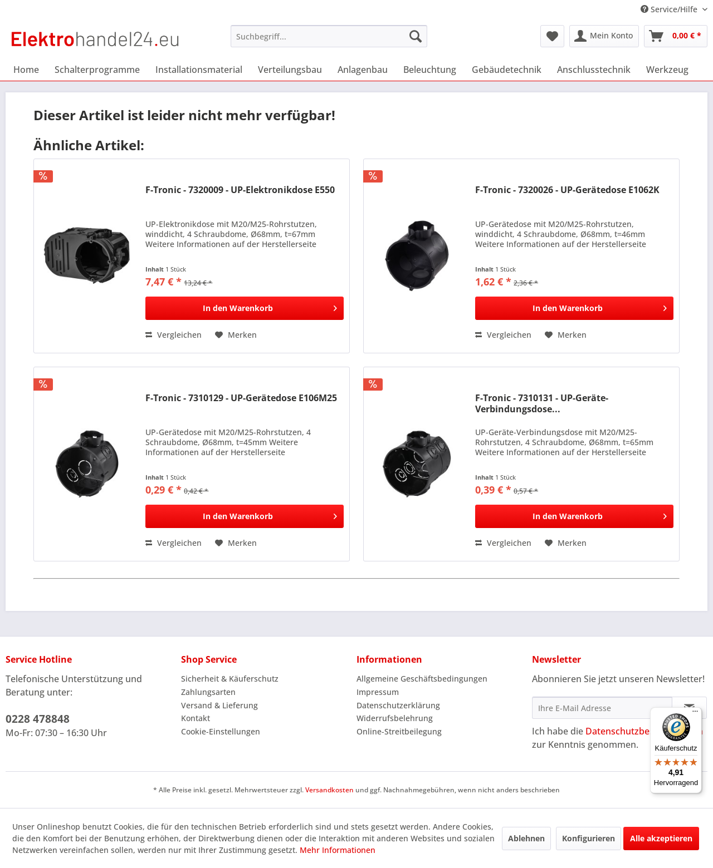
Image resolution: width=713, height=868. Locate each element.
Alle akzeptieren (661, 838)
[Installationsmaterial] (199, 69)
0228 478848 (38, 719)
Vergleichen (173, 334)
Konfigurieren (588, 838)
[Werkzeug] (667, 69)
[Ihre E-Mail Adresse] (602, 708)
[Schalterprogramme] (97, 69)
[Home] (26, 69)
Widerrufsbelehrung (394, 718)
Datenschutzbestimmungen (644, 731)
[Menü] (695, 714)
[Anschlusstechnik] (593, 69)
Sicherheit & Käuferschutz (230, 678)
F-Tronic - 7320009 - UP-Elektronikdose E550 (240, 190)
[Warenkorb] (675, 36)
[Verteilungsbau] (290, 69)
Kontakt (195, 718)
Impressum (377, 692)
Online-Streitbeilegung (399, 731)
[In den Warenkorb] (244, 308)
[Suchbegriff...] (329, 36)
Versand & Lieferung (219, 705)
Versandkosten (329, 790)
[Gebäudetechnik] (506, 69)
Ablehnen (526, 838)
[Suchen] (415, 36)
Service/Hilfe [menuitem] (670, 9)
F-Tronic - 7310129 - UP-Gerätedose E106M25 (241, 398)
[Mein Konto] (604, 36)
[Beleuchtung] (429, 69)
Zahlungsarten (208, 692)
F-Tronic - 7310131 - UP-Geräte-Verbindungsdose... (541, 403)
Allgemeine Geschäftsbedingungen (421, 678)
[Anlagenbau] (362, 69)
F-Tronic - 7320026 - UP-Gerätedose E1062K (567, 190)
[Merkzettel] (552, 36)
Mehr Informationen (337, 850)
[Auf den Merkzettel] (236, 335)
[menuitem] (329, 36)
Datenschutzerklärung (398, 705)
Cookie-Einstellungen (220, 731)
